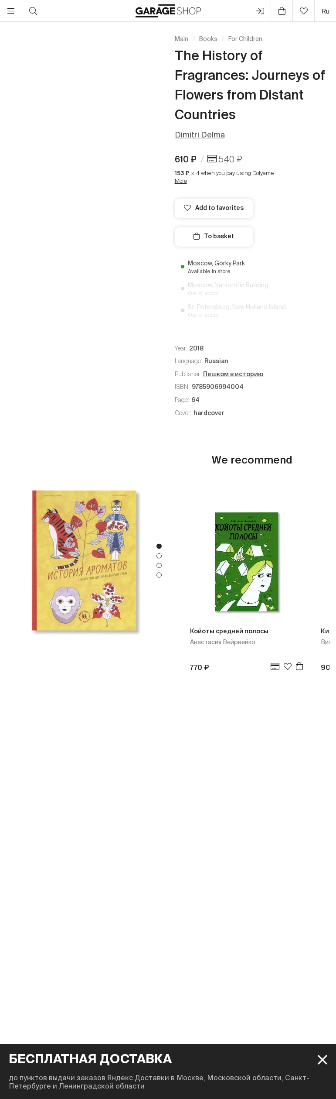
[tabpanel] (84, 560)
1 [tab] (159, 546)
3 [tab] (159, 565)
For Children (245, 38)
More (181, 181)
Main (181, 38)
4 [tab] (159, 574)
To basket (213, 236)
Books (208, 38)
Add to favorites (214, 207)
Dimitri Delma (200, 134)
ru (325, 11)
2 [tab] (159, 555)
